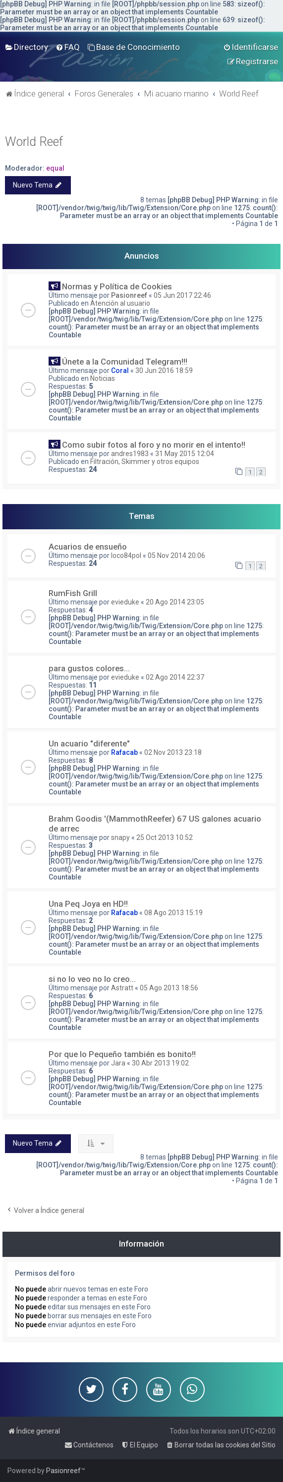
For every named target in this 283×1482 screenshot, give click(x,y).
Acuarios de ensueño (88, 547)
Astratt (122, 988)
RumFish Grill (73, 593)
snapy (120, 837)
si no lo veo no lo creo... (92, 979)
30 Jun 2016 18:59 (164, 370)
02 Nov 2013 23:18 (173, 752)
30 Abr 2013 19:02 (160, 1063)
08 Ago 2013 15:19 (173, 913)
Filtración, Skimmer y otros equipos (144, 461)
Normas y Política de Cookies (117, 286)
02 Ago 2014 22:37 (175, 677)
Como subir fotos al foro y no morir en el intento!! (153, 445)
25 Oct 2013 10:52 (164, 837)
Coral (120, 370)
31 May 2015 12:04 (184, 454)
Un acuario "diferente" (89, 743)
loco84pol (126, 555)
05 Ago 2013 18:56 (169, 988)
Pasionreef (129, 295)
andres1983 (130, 454)
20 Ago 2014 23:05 (175, 602)
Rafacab (124, 752)
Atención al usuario (120, 303)
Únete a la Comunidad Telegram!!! (124, 362)
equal (55, 168)
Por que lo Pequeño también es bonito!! (122, 1054)
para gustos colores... (89, 668)
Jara (118, 1063)
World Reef (34, 142)
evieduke (125, 602)
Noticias (102, 378)
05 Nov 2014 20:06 (176, 555)
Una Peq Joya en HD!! (88, 904)
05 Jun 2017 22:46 (182, 295)
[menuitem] (26, 47)
